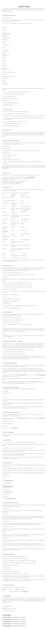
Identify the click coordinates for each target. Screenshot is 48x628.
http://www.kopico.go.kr (8, 486)
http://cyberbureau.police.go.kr (10, 498)
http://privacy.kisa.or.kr (9, 480)
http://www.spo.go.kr (9, 492)
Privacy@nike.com (24, 591)
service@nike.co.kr (41, 374)
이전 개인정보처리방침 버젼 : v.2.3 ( (8, 619)
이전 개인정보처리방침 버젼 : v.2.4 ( (8, 617)
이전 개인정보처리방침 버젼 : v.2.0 (7, 625)
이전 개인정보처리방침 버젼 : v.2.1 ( (8, 623)
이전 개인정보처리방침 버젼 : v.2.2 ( (8, 621)
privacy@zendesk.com (31, 177)
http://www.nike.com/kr (22, 374)
